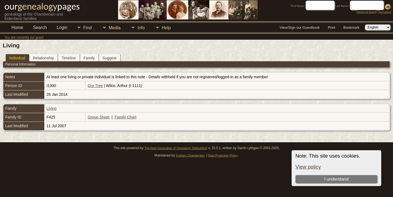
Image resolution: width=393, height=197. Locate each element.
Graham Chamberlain (190, 155)
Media (115, 27)
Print (331, 27)
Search (40, 27)
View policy (308, 167)
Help (166, 27)
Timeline (68, 58)
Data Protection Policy (222, 155)
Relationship (43, 58)
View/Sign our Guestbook (299, 27)
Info (141, 27)
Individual (17, 58)
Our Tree (95, 85)
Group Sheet (98, 117)
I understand (336, 179)
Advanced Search (366, 12)
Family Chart (125, 117)
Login (62, 27)
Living (51, 108)
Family (89, 58)
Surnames (384, 12)
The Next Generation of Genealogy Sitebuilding (175, 148)
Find (87, 27)
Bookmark (351, 27)
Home (17, 27)
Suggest (109, 58)
